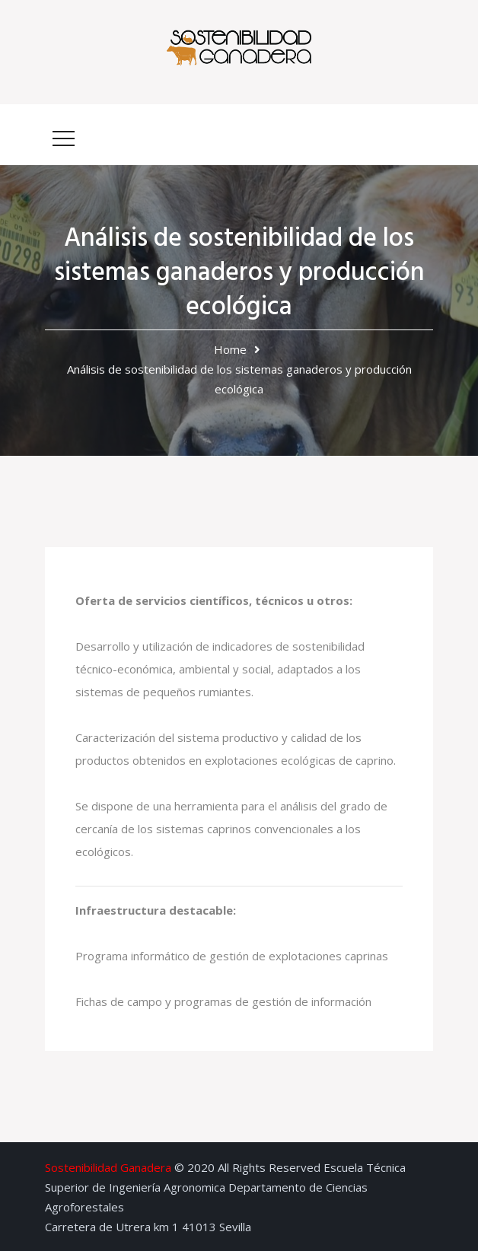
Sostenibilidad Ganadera (108, 1167)
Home (230, 349)
